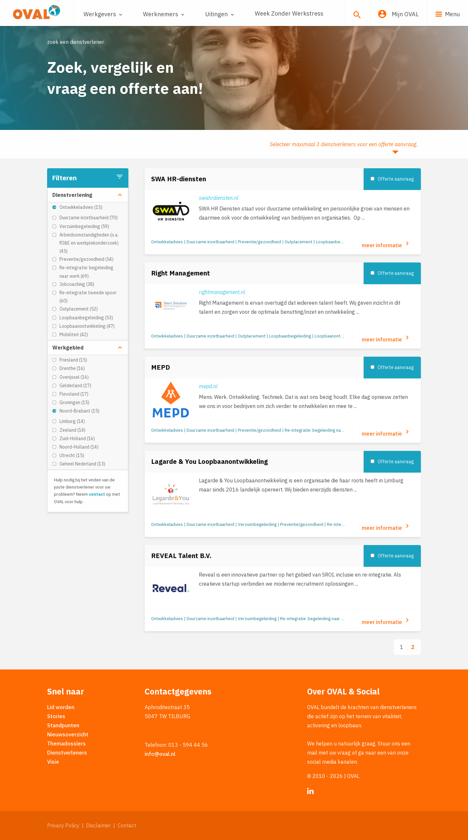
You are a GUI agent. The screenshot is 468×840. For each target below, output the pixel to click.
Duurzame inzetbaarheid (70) (88, 218)
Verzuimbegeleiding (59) (84, 226)
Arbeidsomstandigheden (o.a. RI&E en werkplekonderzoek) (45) (89, 243)
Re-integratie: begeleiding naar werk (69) (86, 272)
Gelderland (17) (75, 385)
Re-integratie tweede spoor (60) (88, 297)
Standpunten (63, 725)
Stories (56, 716)
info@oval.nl (160, 754)
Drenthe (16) (72, 368)
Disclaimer (98, 825)
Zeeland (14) (72, 430)
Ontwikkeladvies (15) (80, 207)
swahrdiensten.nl (218, 198)
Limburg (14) (72, 421)
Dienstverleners (67, 752)
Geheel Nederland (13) (82, 464)
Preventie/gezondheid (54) (86, 259)
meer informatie (386, 243)
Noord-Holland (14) (78, 447)
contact (97, 494)
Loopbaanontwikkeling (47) (87, 326)
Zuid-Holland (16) (77, 438)
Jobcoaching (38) (76, 284)
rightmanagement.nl (222, 292)
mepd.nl (208, 386)
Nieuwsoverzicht (67, 734)
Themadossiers (66, 743)
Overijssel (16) (74, 377)
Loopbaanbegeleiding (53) (86, 318)
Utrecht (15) (71, 455)
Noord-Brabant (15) (79, 411)
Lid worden (60, 707)
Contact (127, 825)
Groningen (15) (74, 402)
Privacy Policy (63, 825)
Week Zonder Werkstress (289, 13)
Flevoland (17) (73, 394)
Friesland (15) (73, 360)
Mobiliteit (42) (73, 334)
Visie (53, 761)
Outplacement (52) (78, 309)
